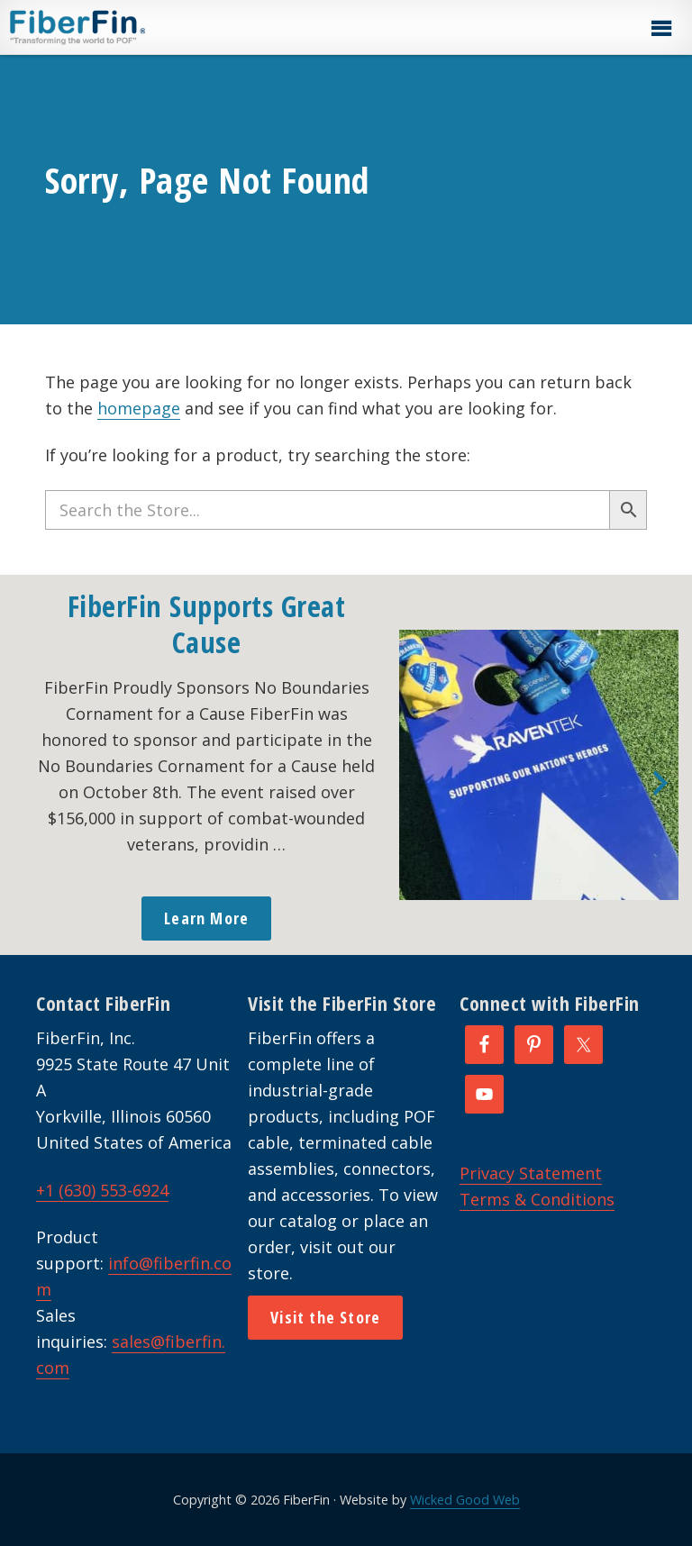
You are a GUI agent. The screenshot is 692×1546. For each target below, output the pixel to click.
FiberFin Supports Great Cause (207, 624)
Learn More (206, 918)
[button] (660, 28)
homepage (138, 408)
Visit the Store (325, 1317)
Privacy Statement (531, 1173)
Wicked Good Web (465, 1499)
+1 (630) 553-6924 (102, 1190)
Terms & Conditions (537, 1199)
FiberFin (111, 27)
